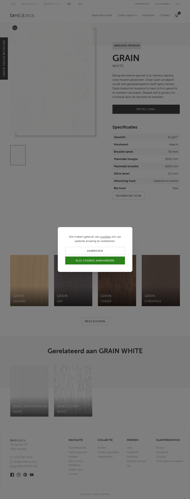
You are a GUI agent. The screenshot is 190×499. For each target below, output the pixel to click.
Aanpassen (95, 250)
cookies (105, 236)
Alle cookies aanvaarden (95, 260)
